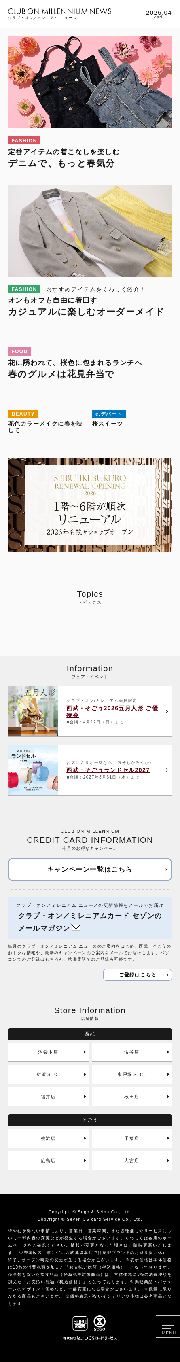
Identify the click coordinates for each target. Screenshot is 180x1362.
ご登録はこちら (137, 975)
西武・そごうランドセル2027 (108, 770)
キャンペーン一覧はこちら (90, 869)
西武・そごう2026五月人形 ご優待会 (112, 711)
